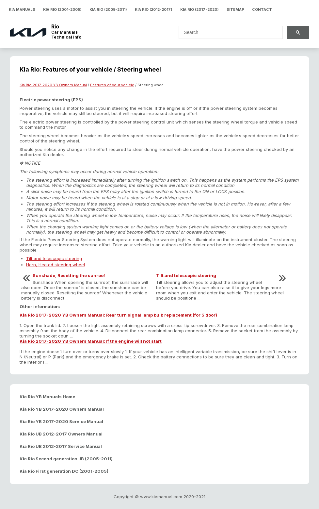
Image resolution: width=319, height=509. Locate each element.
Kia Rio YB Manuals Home (47, 396)
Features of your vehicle (112, 85)
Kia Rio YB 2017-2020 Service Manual (61, 421)
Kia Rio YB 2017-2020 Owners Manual (62, 409)
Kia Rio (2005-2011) (108, 9)
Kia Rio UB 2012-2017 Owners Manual (61, 433)
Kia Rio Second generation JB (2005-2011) (66, 458)
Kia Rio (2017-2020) (199, 9)
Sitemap (235, 9)
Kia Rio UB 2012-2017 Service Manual (61, 446)
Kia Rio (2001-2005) (62, 9)
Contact (262, 9)
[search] (227, 32)
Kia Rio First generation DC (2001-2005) (64, 471)
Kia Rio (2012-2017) (153, 9)
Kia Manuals (22, 9)
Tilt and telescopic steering (54, 258)
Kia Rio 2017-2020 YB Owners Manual (53, 85)
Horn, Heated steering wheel (55, 264)
